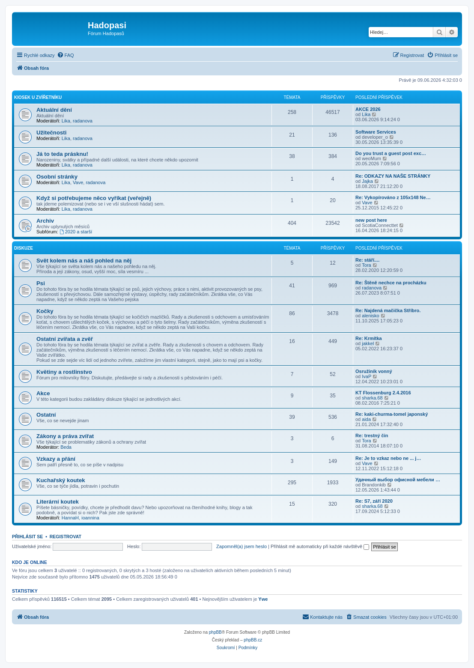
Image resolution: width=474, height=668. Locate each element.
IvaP (366, 376)
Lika (66, 120)
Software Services (375, 131)
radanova (82, 120)
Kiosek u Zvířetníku (38, 97)
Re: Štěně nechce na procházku (390, 282)
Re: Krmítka (368, 338)
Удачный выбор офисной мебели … (397, 479)
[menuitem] (65, 55)
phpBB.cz (253, 640)
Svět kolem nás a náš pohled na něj (83, 260)
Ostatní (46, 415)
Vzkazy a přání (55, 459)
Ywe (263, 599)
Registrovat (65, 536)
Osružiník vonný (373, 371)
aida (366, 419)
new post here (371, 220)
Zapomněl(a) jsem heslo (241, 546)
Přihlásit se (27, 536)
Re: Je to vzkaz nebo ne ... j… (388, 458)
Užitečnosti (51, 132)
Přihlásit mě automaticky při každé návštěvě (320, 546)
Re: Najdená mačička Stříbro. (387, 310)
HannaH (70, 517)
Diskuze (23, 248)
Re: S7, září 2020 (374, 501)
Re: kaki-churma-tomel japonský (391, 414)
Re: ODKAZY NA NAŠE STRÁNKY (392, 176)
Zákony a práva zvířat (65, 436)
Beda (66, 447)
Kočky (45, 311)
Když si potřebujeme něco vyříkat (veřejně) (93, 198)
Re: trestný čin (371, 435)
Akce (43, 393)
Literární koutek (57, 501)
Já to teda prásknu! (62, 154)
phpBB (215, 632)
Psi (40, 283)
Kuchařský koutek (60, 480)
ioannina (90, 517)
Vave (78, 182)
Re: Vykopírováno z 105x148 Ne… (393, 197)
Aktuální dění (54, 110)
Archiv (45, 221)
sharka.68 (372, 397)
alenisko (370, 315)
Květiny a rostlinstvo (64, 372)
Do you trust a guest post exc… (390, 153)
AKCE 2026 (368, 109)
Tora (366, 265)
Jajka (367, 181)
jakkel (368, 343)
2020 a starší (76, 231)
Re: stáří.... (367, 259)
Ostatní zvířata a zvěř (64, 339)
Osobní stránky (57, 176)
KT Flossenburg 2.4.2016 (383, 392)
